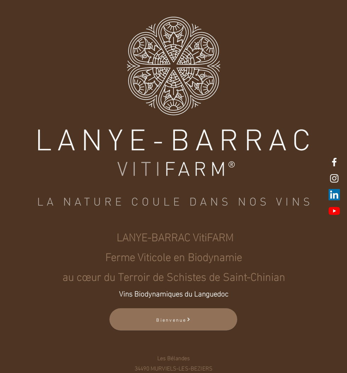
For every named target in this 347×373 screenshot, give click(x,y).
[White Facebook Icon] (334, 162)
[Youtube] (334, 211)
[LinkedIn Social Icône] (334, 194)
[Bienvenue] (173, 319)
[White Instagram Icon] (334, 178)
